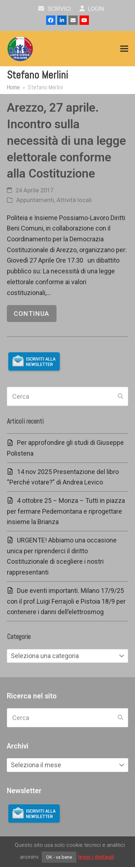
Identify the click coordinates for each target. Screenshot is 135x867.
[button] (124, 49)
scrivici (54, 8)
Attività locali (74, 200)
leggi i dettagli (96, 857)
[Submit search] (120, 396)
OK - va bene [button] (59, 857)
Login (92, 8)
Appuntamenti (35, 200)
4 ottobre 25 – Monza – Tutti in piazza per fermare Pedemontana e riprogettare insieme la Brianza (66, 511)
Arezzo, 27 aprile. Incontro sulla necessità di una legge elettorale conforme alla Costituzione (66, 140)
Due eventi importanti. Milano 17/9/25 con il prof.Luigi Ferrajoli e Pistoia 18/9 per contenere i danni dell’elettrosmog (66, 601)
